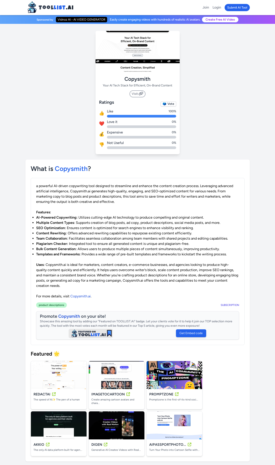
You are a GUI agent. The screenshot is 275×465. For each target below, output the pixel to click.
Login (217, 7)
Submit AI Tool (237, 7)
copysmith (71, 169)
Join (205, 7)
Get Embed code (191, 333)
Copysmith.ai (80, 296)
